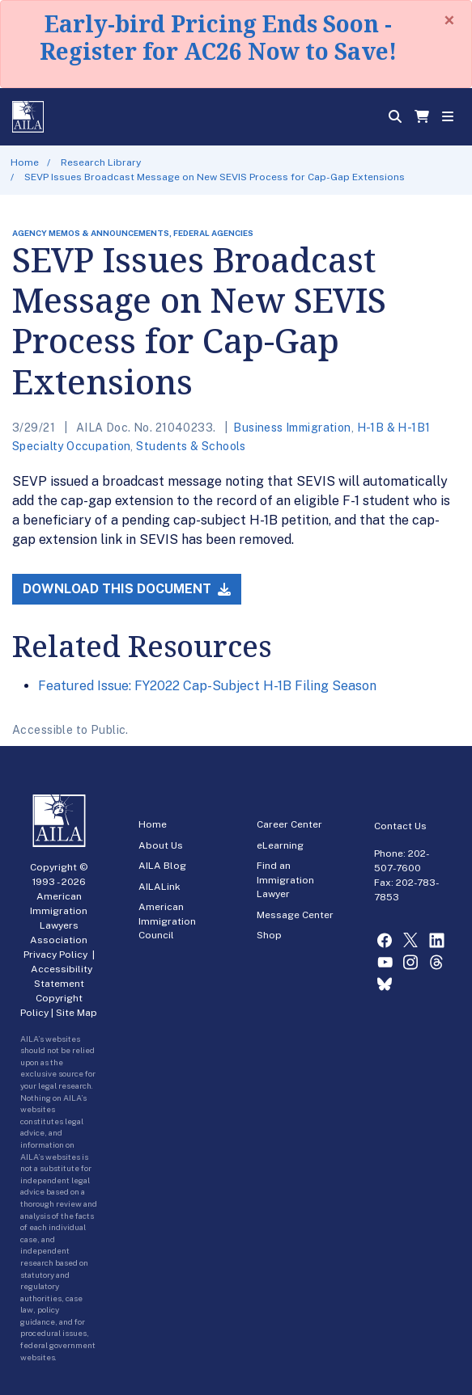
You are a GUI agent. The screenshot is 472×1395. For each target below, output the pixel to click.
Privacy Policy (55, 954)
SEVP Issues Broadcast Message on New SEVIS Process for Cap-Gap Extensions (214, 177)
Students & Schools (191, 446)
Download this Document (127, 588)
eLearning (280, 845)
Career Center (289, 824)
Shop (269, 935)
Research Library (101, 162)
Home (25, 162)
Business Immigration (292, 427)
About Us (160, 845)
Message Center (295, 915)
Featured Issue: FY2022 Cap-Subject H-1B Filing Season (207, 685)
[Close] (449, 20)
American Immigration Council (167, 921)
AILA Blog (162, 865)
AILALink (159, 886)
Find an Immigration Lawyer (285, 880)
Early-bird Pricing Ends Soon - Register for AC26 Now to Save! (218, 37)
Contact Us (400, 826)
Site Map (76, 1012)
